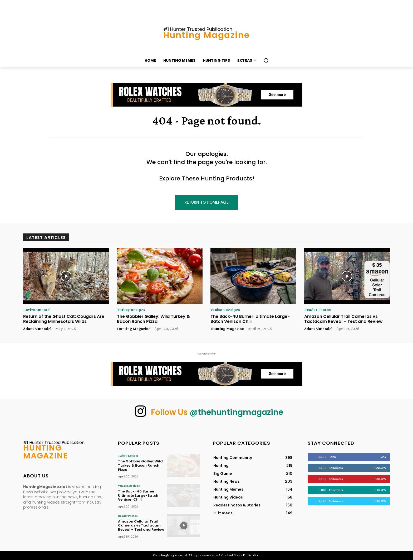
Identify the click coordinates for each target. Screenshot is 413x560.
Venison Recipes (225, 310)
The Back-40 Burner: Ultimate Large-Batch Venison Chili (250, 318)
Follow (380, 468)
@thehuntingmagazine (236, 412)
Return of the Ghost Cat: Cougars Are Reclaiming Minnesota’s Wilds (63, 318)
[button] (266, 60)
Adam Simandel (37, 328)
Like (383, 456)
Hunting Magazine (133, 328)
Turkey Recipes (131, 310)
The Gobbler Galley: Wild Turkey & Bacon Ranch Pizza (153, 318)
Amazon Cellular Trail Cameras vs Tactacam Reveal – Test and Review (343, 318)
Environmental (37, 310)
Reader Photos (317, 310)
